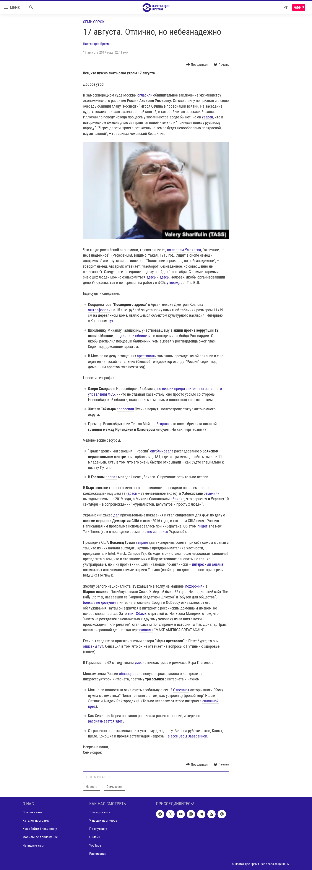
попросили (125, 409)
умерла (140, 662)
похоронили (195, 586)
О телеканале (32, 812)
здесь (151, 277)
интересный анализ (207, 564)
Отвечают (181, 690)
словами (146, 630)
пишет (202, 526)
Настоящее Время (96, 44)
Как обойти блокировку (40, 829)
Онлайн (94, 837)
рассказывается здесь (106, 721)
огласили (144, 95)
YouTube (95, 845)
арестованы (146, 356)
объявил (177, 498)
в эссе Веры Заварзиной (187, 736)
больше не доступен (99, 602)
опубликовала (161, 451)
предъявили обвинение (133, 335)
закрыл (142, 542)
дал (116, 515)
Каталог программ (36, 820)
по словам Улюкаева (184, 249)
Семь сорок (93, 22)
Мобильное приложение (40, 837)
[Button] (197, 65)
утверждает (176, 282)
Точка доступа (99, 812)
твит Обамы (137, 613)
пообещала (160, 423)
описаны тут (93, 646)
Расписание (97, 853)
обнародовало (130, 673)
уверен (207, 117)
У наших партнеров (103, 820)
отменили (211, 493)
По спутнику (98, 829)
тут (111, 320)
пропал (111, 477)
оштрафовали (99, 310)
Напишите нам (33, 845)
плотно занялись (154, 531)
